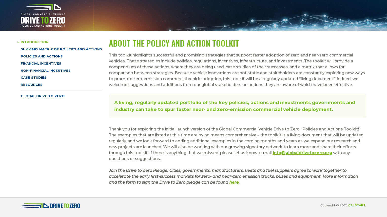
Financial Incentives (41, 63)
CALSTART (357, 205)
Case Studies (33, 77)
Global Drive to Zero (43, 96)
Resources (31, 85)
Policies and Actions (42, 56)
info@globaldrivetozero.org (302, 152)
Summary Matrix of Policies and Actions (61, 49)
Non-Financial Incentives (46, 70)
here (234, 182)
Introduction (35, 42)
